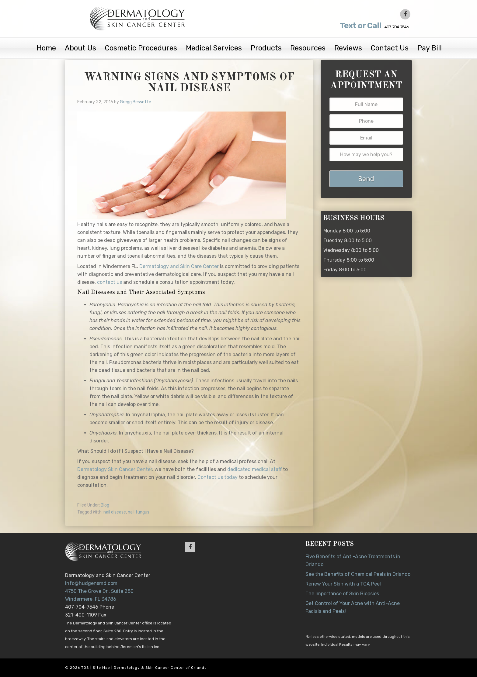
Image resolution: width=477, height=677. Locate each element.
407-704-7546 (361, 25)
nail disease (114, 512)
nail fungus (138, 512)
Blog (105, 505)
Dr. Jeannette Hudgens (138, 18)
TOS (85, 667)
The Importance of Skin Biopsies (342, 593)
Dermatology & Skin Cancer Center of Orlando (160, 667)
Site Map (101, 667)
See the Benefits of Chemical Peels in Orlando (357, 574)
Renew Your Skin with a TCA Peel (343, 584)
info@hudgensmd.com (91, 583)
